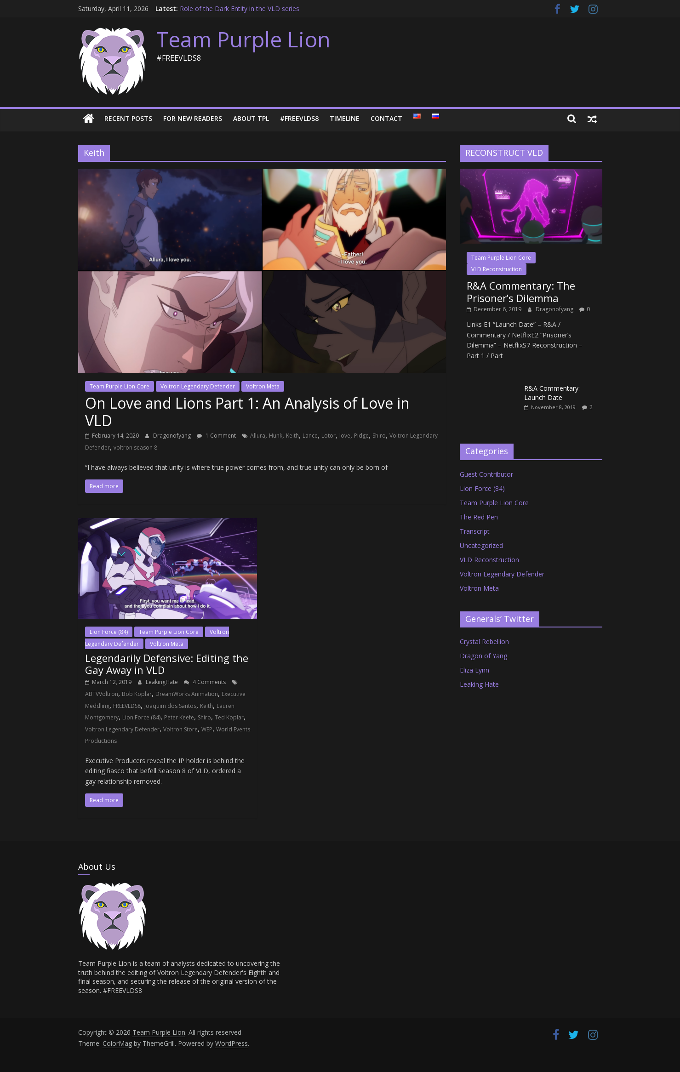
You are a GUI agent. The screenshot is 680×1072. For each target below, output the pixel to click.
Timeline (345, 118)
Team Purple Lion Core (119, 386)
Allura (257, 435)
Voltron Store (180, 729)
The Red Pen (479, 517)
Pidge (361, 435)
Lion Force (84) (109, 632)
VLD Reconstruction (496, 269)
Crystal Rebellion (484, 641)
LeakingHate (162, 682)
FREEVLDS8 (127, 706)
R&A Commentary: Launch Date (552, 393)
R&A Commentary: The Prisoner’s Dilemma (521, 291)
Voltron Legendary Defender (197, 386)
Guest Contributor (486, 474)
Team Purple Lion (243, 39)
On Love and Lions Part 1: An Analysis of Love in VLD (247, 411)
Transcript (475, 531)
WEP (206, 729)
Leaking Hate (479, 684)
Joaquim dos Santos (170, 706)
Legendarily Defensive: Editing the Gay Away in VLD (166, 664)
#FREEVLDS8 (299, 118)
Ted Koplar (229, 717)
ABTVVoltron (101, 694)
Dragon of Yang (483, 655)
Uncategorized (481, 545)
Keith (292, 435)
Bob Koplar (137, 694)
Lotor (328, 435)
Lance (310, 435)
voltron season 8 (135, 447)
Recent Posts (128, 118)
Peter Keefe (179, 717)
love (344, 435)
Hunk (275, 435)
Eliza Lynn (474, 670)
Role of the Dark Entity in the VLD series (239, 8)
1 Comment (216, 435)
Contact (386, 118)
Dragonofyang (172, 435)
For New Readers (192, 118)
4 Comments (205, 682)
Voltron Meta (263, 386)
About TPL (251, 118)
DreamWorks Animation (186, 694)
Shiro (379, 435)
